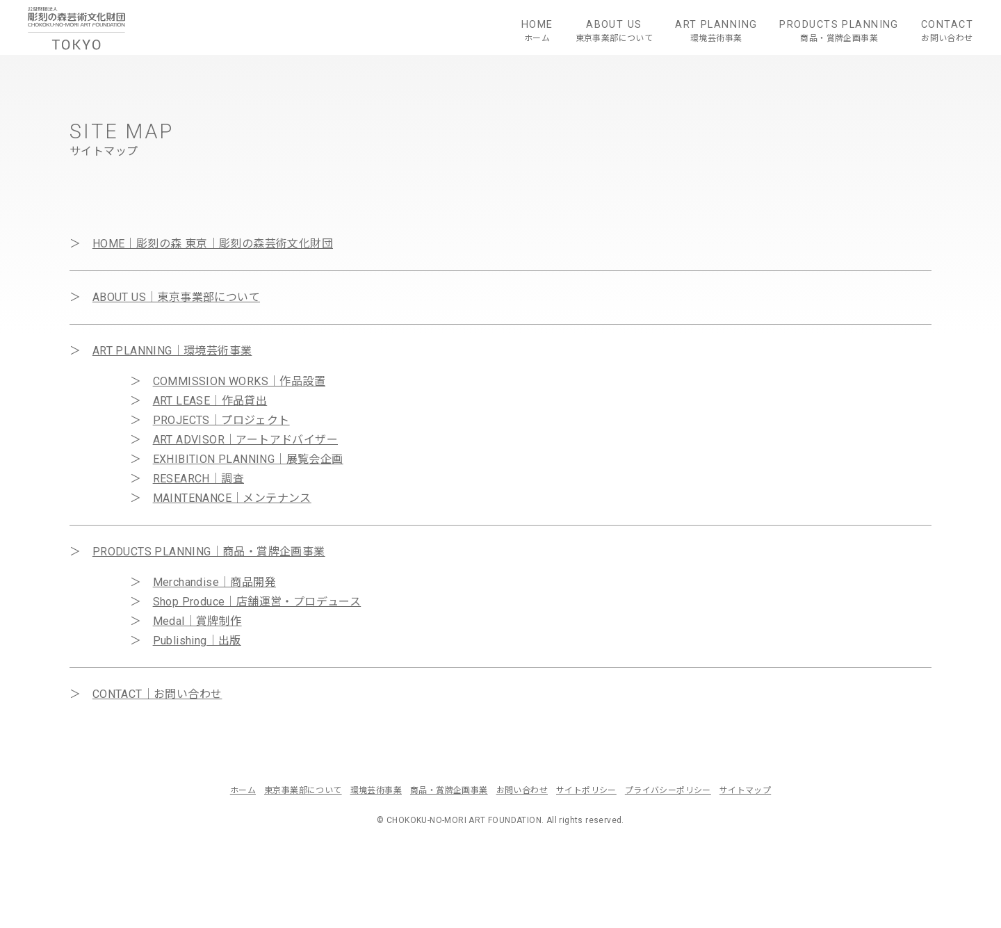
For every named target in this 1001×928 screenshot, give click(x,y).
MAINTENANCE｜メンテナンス (232, 498)
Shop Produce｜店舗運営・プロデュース (257, 601)
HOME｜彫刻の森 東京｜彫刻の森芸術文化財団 (212, 243)
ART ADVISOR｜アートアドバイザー (245, 439)
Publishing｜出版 (197, 640)
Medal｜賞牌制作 (197, 621)
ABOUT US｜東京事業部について (176, 297)
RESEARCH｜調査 (198, 478)
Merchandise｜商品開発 (214, 582)
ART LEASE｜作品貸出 (210, 400)
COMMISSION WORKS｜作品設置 (239, 381)
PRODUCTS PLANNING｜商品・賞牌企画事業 (208, 551)
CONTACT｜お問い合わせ (157, 694)
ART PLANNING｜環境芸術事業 (172, 350)
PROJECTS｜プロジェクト (221, 420)
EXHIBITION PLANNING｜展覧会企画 (248, 459)
